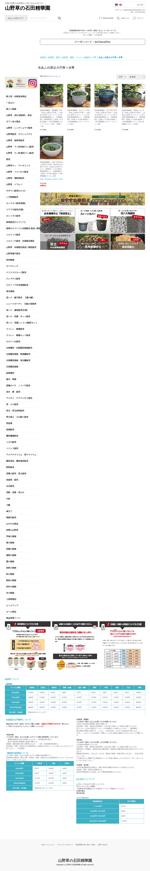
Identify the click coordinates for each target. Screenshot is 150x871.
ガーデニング (13, 266)
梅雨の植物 (11, 555)
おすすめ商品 (12, 524)
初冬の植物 (11, 586)
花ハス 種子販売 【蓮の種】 (20, 297)
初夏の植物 (11, 549)
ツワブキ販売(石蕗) (15, 209)
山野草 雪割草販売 (15, 178)
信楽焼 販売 (12, 480)
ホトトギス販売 (13, 216)
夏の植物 (10, 561)
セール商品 (11, 612)
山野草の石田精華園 (27, 8)
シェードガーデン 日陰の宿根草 (21, 304)
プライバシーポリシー (65, 844)
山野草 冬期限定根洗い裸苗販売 (21, 247)
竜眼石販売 (11, 517)
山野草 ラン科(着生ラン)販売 (20, 153)
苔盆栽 (9, 423)
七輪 (8, 505)
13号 (94, 57)
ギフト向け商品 (13, 121)
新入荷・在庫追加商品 (16, 96)
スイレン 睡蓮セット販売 (18, 335)
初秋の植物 (11, 568)
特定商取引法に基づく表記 (85, 844)
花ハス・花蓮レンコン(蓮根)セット (22, 323)
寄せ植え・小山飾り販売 (17, 417)
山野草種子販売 (13, 253)
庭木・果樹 (11, 379)
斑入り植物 (11, 109)
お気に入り (123, 18)
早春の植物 (11, 536)
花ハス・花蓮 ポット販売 (18, 316)
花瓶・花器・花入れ (15, 492)
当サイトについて (48, 844)
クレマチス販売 (13, 279)
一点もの (10, 103)
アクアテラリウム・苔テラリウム (21, 454)
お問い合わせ (102, 844)
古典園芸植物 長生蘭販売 (18, 360)
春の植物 (10, 542)
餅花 (8, 159)
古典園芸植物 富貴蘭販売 (18, 354)
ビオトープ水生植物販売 (17, 285)
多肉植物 (10, 260)
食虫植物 (10, 291)
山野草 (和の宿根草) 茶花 (19, 115)
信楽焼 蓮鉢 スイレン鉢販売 (76, 57)
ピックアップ (12, 605)
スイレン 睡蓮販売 (15, 329)
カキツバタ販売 (13, 341)
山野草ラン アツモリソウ (18, 165)
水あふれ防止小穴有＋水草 (110, 57)
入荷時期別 (11, 599)
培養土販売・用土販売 (16, 473)
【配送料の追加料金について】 (17, 753)
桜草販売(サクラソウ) (16, 222)
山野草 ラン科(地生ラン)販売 (20, 147)
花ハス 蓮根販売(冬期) (17, 310)
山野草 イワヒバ (14, 184)
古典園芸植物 (12, 366)
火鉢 (8, 498)
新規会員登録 (106, 18)
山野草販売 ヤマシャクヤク (19, 134)
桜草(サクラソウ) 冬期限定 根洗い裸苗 (22, 228)
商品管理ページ (13, 618)
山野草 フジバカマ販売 (17, 172)
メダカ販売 (11, 442)
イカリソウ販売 (13, 235)
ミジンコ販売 (12, 448)
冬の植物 (10, 593)
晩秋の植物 (11, 580)
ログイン (138, 18)
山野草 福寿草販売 (15, 140)
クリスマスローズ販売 (16, 272)
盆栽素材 (10, 373)
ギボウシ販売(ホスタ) (16, 191)
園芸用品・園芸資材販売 (17, 461)
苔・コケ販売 (12, 404)
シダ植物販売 (12, 197)
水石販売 (10, 486)
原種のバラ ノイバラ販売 (18, 385)
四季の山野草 (12, 530)
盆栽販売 (10, 429)
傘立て (9, 511)
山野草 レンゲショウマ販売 (19, 128)
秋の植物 (10, 574)
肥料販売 (10, 467)
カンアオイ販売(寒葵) (16, 203)
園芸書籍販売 (12, 436)
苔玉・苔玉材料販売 (15, 410)
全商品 (43, 57)
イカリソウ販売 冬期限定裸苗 (20, 241)
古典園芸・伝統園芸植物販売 (19, 348)
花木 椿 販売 (13, 392)
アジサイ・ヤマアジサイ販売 (19, 398)
